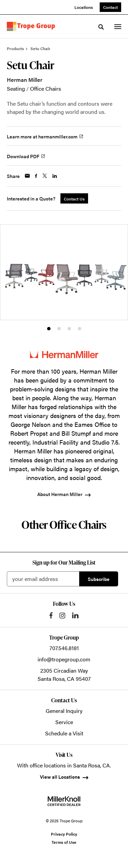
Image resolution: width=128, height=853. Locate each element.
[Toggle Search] (101, 27)
